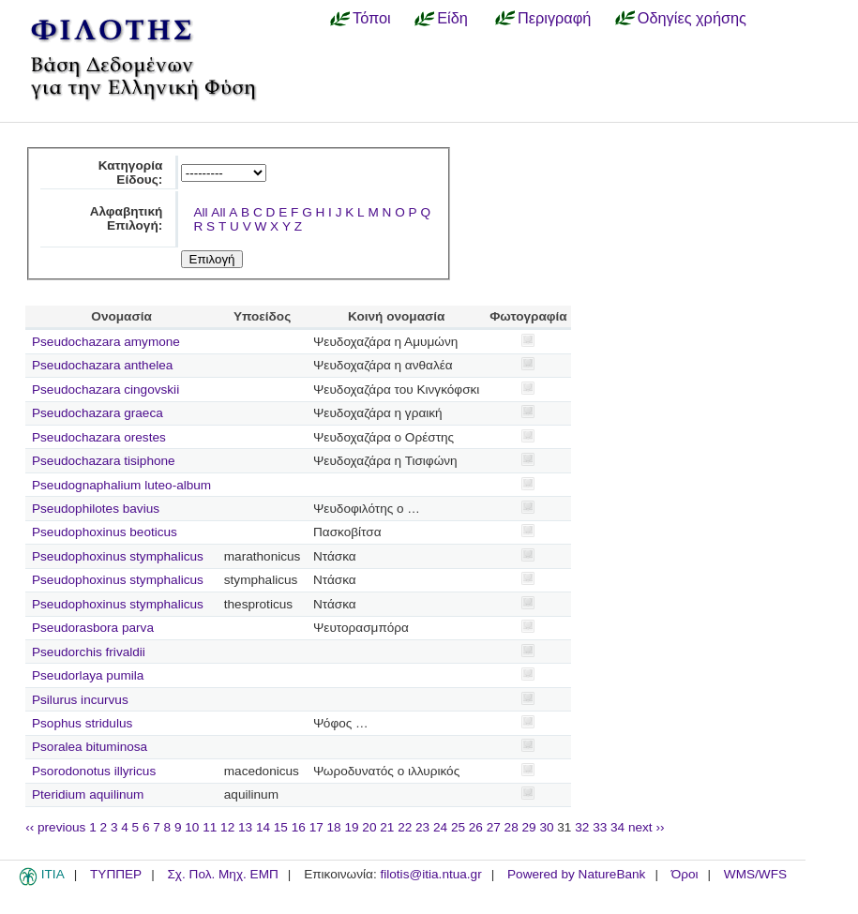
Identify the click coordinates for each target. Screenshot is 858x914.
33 (600, 827)
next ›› (646, 827)
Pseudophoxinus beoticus (104, 532)
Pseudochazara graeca (97, 413)
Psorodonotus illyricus (94, 771)
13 (245, 827)
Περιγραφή (554, 17)
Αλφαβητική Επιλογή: (126, 218)
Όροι (685, 874)
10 (192, 827)
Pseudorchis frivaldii (88, 652)
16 (299, 827)
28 (511, 827)
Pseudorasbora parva (93, 628)
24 (440, 827)
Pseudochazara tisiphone (103, 461)
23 (422, 827)
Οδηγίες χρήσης (692, 17)
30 (546, 827)
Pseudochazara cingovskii (105, 389)
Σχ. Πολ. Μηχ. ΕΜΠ (222, 874)
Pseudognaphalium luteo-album (121, 485)
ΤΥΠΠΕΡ (116, 874)
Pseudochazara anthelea (102, 365)
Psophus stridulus (82, 723)
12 (227, 827)
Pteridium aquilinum (87, 794)
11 (210, 827)
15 (281, 827)
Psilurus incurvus (80, 700)
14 (263, 827)
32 (582, 827)
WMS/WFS (755, 874)
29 (529, 827)
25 (458, 827)
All (200, 212)
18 (334, 827)
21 (387, 827)
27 (494, 827)
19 (351, 827)
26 (476, 827)
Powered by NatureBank (576, 874)
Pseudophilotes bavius (95, 509)
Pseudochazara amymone (106, 342)
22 (405, 827)
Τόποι (372, 17)
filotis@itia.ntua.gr (430, 874)
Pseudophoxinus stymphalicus (117, 556)
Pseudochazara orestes (99, 437)
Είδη (452, 17)
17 (316, 827)
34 (617, 827)
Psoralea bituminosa (89, 747)
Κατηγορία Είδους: (130, 172)
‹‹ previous (55, 827)
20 (369, 827)
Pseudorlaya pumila (87, 675)
